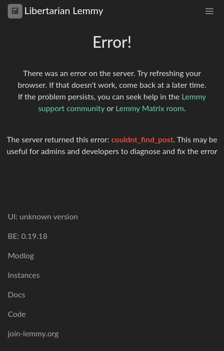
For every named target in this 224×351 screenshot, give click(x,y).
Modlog (21, 255)
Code (17, 313)
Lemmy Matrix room (150, 108)
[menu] (209, 10)
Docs (16, 294)
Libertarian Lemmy (55, 10)
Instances (24, 274)
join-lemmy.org (33, 333)
